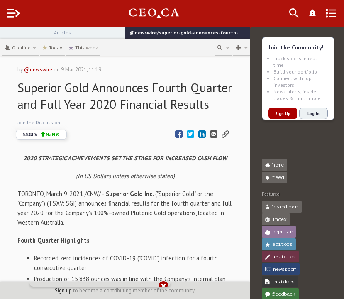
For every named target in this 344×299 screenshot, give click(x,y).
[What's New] (325, 13)
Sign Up (282, 113)
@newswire (53, 69)
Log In (313, 113)
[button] (8, 37)
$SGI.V (56, 151)
